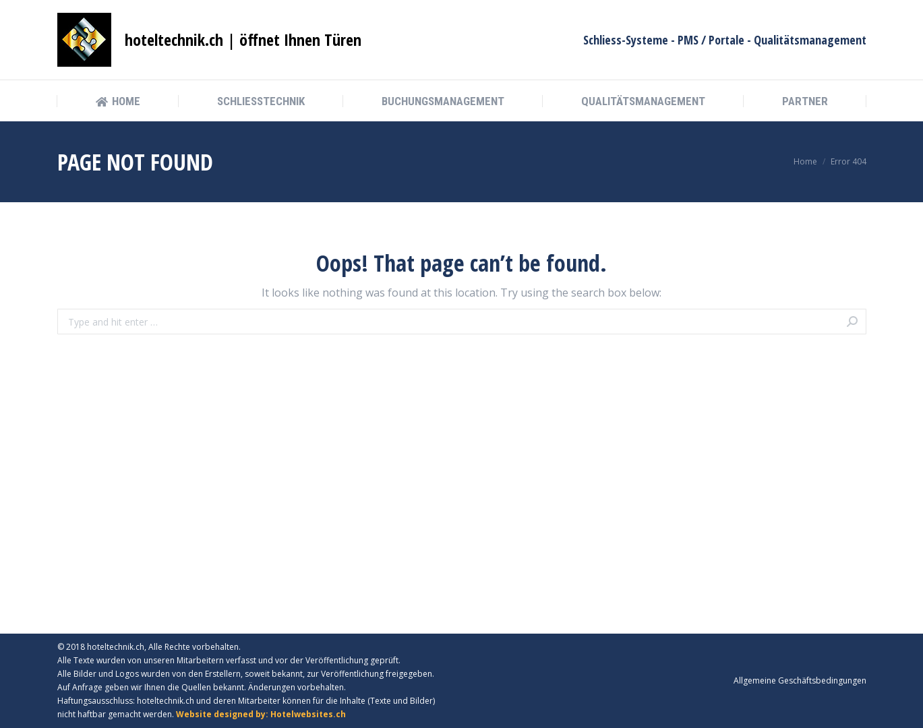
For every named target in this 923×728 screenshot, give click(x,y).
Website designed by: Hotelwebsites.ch (261, 714)
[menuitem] (118, 101)
